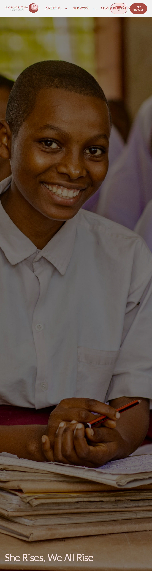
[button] (56, 8)
